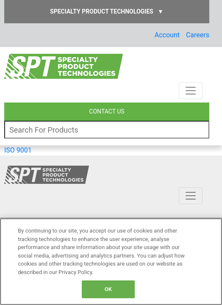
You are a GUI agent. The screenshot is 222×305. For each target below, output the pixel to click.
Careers (197, 35)
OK (108, 289)
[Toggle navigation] (191, 90)
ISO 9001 (18, 150)
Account (167, 35)
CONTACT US (106, 111)
